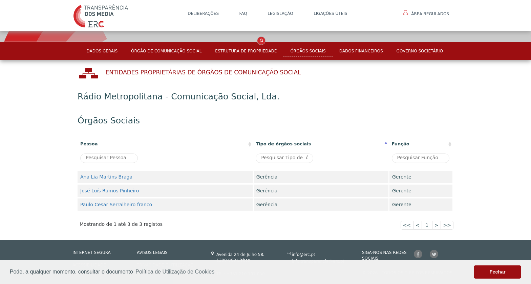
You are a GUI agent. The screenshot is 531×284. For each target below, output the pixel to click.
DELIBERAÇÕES (203, 13)
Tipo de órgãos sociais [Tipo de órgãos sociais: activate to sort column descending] (283, 143)
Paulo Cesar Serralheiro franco (116, 204)
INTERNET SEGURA (91, 252)
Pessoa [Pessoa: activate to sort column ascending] (89, 143)
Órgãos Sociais (307, 51)
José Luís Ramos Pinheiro (109, 190)
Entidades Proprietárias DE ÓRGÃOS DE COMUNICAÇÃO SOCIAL (203, 72)
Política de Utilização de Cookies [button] (174, 272)
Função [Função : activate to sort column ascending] (400, 143)
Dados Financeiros (361, 51)
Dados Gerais (102, 51)
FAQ (243, 13)
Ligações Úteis (330, 13)
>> (447, 225)
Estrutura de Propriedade (246, 51)
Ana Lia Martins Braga (106, 177)
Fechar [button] (498, 272)
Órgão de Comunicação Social (166, 51)
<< (407, 225)
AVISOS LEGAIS (152, 252)
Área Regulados (426, 13)
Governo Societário (420, 51)
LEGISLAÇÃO (280, 13)
